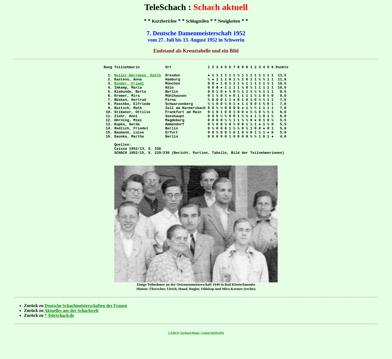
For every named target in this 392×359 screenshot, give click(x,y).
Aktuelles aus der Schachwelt (71, 328)
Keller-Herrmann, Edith (137, 77)
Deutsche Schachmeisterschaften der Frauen (86, 323)
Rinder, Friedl (129, 87)
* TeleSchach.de (59, 333)
